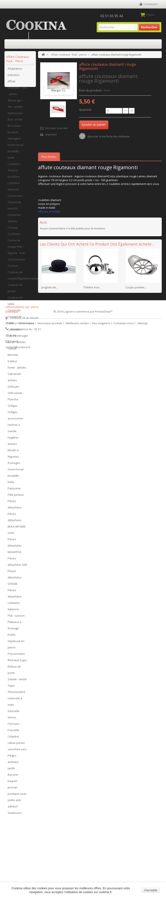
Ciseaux (13, 230)
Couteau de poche (15, 290)
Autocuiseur (15, 115)
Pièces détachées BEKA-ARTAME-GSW (17, 525)
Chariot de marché (14, 207)
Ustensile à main (15, 703)
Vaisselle (13, 713)
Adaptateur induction (15, 74)
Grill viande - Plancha (16, 398)
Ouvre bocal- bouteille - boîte (16, 477)
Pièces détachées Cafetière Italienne (14, 601)
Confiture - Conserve (14, 239)
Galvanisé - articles (15, 379)
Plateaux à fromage (14, 627)
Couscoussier (16, 261)
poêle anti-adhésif (14, 805)
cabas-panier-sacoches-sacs (17, 748)
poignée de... (49, 287)
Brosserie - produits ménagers (15, 134)
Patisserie (14, 490)
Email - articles (17, 344)
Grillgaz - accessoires (15, 417)
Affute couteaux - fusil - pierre (17, 89)
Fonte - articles (17, 369)
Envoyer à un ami (56, 128)
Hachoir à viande (14, 430)
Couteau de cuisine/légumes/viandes (21, 277)
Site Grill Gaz (16, 37)
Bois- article (15, 121)
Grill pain (13, 389)
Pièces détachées (14, 506)
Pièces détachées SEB (17, 564)
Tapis (11, 688)
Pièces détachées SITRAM (14, 579)
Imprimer (51, 134)
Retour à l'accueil (45, 37)
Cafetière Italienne (14, 188)
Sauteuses (15, 815)
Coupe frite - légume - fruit (16, 252)
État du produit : (91, 90)
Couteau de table (15, 303)
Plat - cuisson (16, 618)
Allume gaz (15, 102)
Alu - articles (15, 109)
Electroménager (18, 338)
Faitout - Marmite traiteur (13, 357)
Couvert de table (15, 322)
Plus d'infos (49, 157)
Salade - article (17, 681)
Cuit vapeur (15, 331)
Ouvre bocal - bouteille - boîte (16, 153)
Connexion (151, 4)
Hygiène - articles (14, 443)
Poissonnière (16, 656)
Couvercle (14, 312)
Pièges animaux (13, 761)
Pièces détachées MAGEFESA (14, 547)
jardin (11, 770)
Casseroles (15, 198)
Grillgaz (12, 408)
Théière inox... (92, 287)
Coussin (13, 268)
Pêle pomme (16, 497)
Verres (12, 719)
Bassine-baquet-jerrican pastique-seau (17, 786)
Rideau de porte (14, 672)
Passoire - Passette (14, 729)
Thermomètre (16, 694)
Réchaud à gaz (17, 662)
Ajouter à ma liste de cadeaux (108, 136)
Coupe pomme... (135, 287)
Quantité (85, 110)
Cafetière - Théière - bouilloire (14, 172)
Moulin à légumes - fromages (14, 458)
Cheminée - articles (15, 220)
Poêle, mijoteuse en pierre (16, 643)
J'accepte (150, 890)
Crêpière (13, 738)
